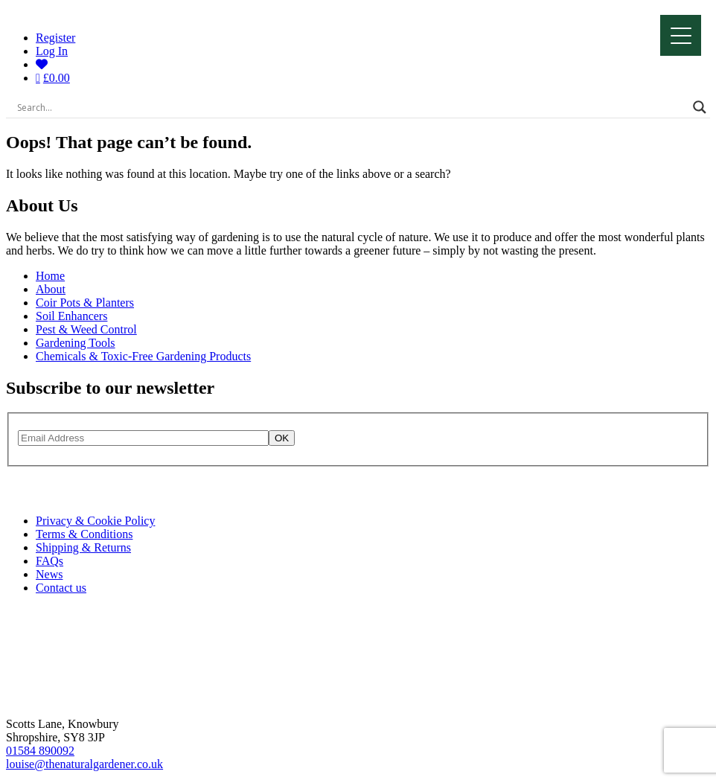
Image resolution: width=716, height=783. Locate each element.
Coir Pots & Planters (85, 302)
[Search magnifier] (699, 107)
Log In (52, 51)
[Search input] (351, 107)
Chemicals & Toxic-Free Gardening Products (143, 356)
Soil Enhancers (71, 316)
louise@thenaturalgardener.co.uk (84, 764)
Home (50, 275)
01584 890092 (40, 750)
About (50, 289)
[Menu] (680, 35)
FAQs (49, 561)
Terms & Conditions (84, 534)
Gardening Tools (75, 342)
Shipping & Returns (83, 547)
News (49, 574)
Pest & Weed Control (86, 329)
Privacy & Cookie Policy (95, 520)
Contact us (61, 587)
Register (55, 37)
